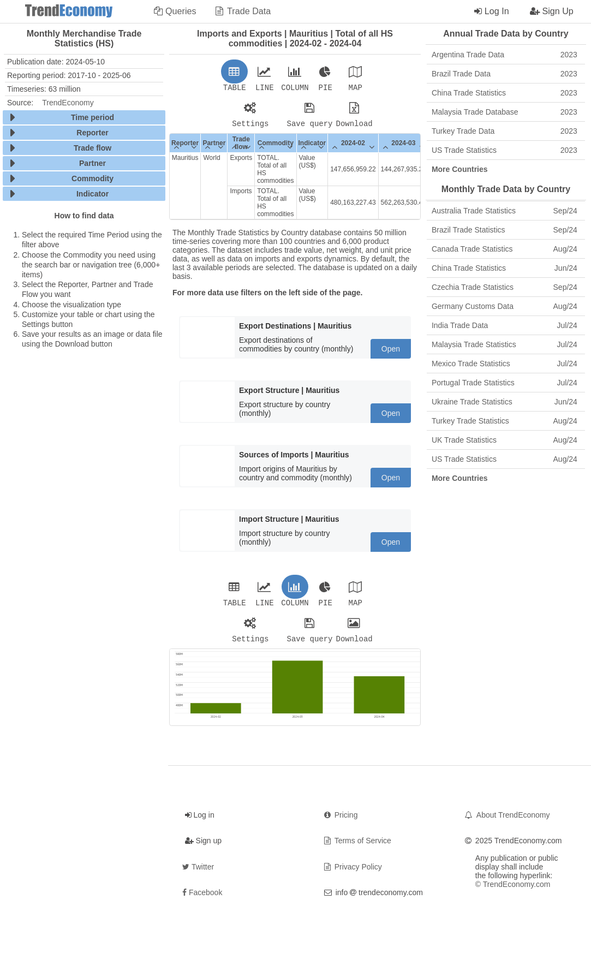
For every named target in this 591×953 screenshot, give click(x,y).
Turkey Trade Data (504, 131)
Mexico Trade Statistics (504, 363)
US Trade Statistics (504, 150)
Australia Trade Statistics (504, 210)
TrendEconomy (67, 102)
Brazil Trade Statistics (504, 229)
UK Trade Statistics (504, 440)
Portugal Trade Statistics (504, 382)
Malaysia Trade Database (504, 112)
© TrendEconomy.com (513, 890)
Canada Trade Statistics (504, 249)
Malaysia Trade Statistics (504, 344)
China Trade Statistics (504, 92)
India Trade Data (504, 325)
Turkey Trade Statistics (504, 420)
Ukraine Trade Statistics (504, 401)
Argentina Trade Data (504, 54)
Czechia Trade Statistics (504, 287)
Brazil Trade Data (504, 73)
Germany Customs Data (504, 306)
